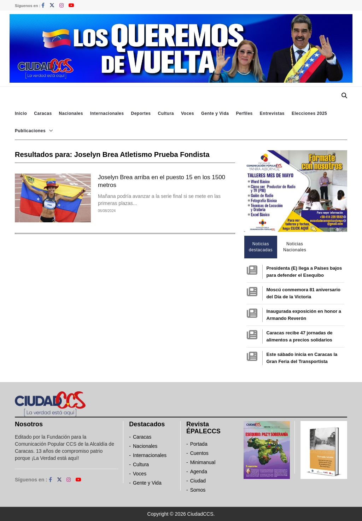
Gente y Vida (215, 113)
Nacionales (71, 113)
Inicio (21, 113)
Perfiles (244, 113)
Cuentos (199, 453)
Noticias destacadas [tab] (261, 246)
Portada (199, 444)
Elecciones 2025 (309, 113)
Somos (198, 490)
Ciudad (198, 481)
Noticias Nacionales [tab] (294, 246)
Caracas (43, 113)
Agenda (198, 471)
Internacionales (107, 113)
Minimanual (203, 462)
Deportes (141, 113)
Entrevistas (272, 113)
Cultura (166, 113)
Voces (187, 113)
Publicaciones (30, 130)
